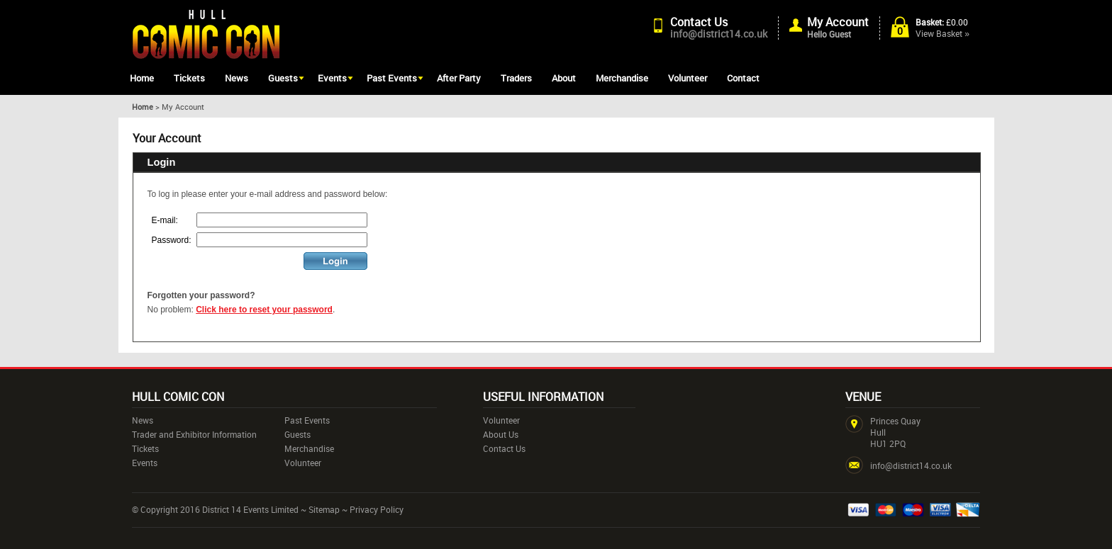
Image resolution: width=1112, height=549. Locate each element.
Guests (283, 78)
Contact (743, 78)
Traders (516, 78)
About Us (500, 434)
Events (332, 78)
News (236, 78)
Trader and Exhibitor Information (194, 434)
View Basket (942, 33)
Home (142, 78)
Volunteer (687, 78)
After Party (459, 78)
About (564, 78)
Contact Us (699, 22)
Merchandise (622, 78)
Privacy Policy (377, 509)
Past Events (392, 78)
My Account (838, 22)
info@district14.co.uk (718, 33)
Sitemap (324, 509)
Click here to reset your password (264, 310)
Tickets (189, 78)
